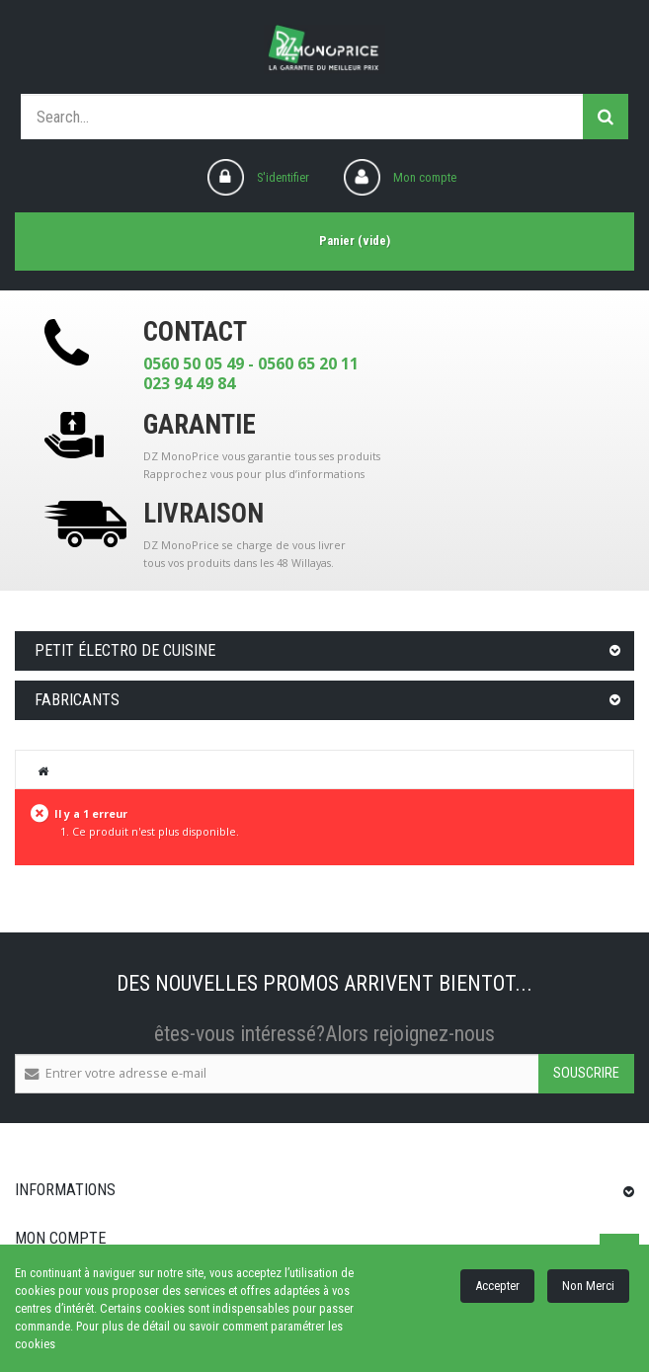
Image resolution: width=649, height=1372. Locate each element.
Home (43, 770)
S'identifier (283, 177)
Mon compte (424, 177)
